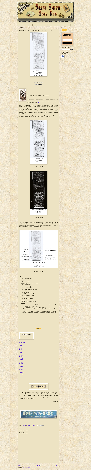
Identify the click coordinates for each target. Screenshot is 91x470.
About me (50, 24)
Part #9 (20, 354)
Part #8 (20, 352)
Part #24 (21, 374)
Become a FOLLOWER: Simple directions (62, 24)
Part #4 (20, 347)
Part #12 (21, 358)
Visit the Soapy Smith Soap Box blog (38, 319)
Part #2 (20, 345)
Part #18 (21, 366)
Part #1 (20, 344)
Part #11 (21, 356)
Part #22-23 (21, 372)
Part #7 (20, 351)
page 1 (39, 102)
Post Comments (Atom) (26, 467)
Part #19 (21, 368)
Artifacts (23, 427)
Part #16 (21, 363)
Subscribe (67, 42)
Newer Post (20, 465)
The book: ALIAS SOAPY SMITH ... (40, 24)
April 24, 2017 (22, 342)
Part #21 (21, 371)
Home (20, 24)
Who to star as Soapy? (27, 24)
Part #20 (21, 369)
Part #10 (21, 355)
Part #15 (21, 362)
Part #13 (21, 359)
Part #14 (21, 361)
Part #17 (21, 365)
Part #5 (20, 348)
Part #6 (20, 349)
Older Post (56, 465)
